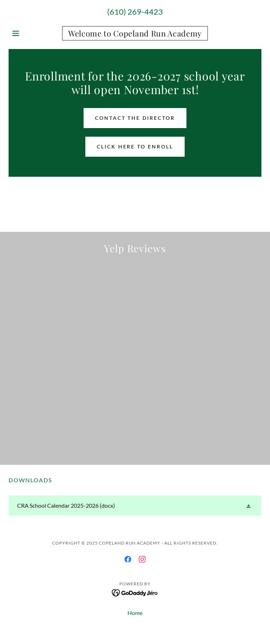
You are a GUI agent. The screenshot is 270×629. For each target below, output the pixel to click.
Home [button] (135, 612)
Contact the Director (135, 118)
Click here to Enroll (135, 146)
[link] (135, 33)
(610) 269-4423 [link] (135, 11)
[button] (27, 33)
